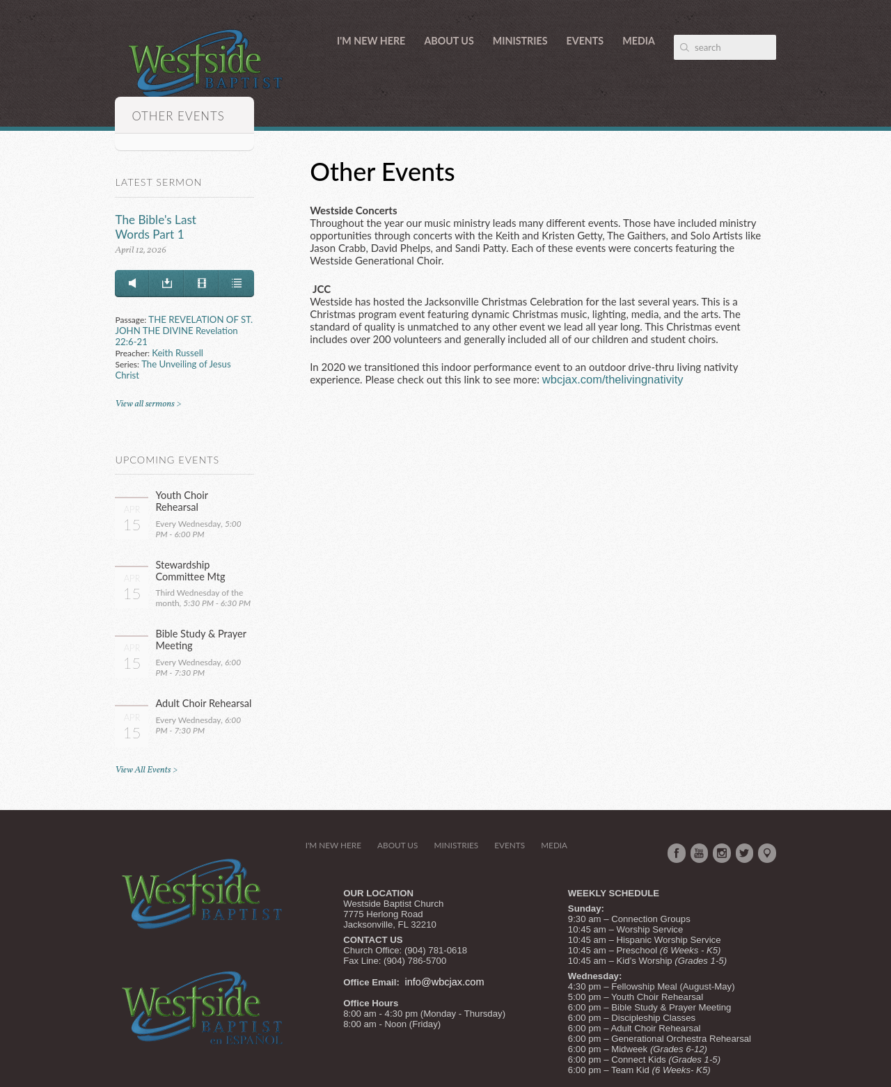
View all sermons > (148, 404)
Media (638, 41)
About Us (448, 41)
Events (585, 41)
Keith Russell (177, 352)
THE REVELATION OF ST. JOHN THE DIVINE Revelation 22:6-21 (184, 330)
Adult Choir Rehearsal (203, 703)
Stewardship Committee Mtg (190, 570)
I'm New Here (371, 41)
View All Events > (146, 770)
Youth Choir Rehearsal (181, 501)
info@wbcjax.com (444, 981)
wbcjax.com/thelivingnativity (613, 379)
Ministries (520, 41)
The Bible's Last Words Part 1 (155, 226)
